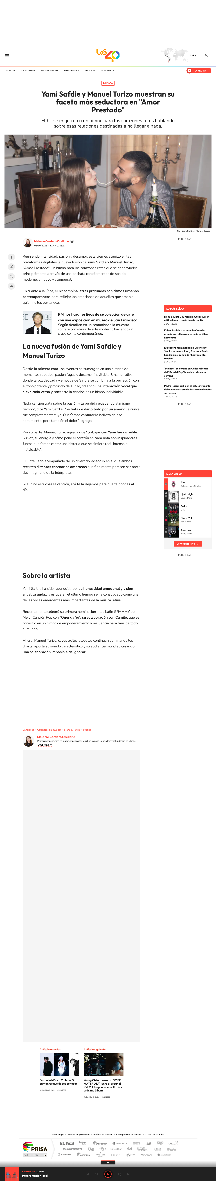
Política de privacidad (78, 1134)
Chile (193, 55)
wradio (102, 1148)
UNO (91, 1148)
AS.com (147, 1143)
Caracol (172, 1143)
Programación (49, 70)
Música (108, 83)
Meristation (164, 1153)
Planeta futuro (155, 1148)
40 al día (10, 70)
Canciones (28, 730)
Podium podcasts (100, 1153)
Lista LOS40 (28, 70)
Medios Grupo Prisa (35, 1155)
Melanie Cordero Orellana (51, 241)
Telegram (11, 286)
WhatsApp (11, 276)
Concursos (108, 70)
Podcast (90, 70)
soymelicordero (72, 241)
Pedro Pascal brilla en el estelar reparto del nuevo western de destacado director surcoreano (188, 389)
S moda (130, 1153)
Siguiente (128, 1174)
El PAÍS (66, 1143)
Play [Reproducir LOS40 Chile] (108, 1174)
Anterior (88, 1174)
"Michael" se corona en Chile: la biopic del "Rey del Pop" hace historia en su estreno (186, 372)
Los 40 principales (84, 1143)
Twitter (11, 266)
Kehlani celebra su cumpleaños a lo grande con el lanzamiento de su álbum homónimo (186, 334)
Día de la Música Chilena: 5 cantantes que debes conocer (58, 1081)
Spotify (122, 1110)
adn (159, 1143)
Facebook (11, 257)
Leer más (43, 744)
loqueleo (146, 1153)
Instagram (93, 1110)
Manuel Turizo (72, 730)
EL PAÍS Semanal (142, 1148)
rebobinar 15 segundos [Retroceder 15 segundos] (96, 1174)
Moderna (82, 1153)
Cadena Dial (129, 1148)
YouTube (101, 1110)
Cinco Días (116, 1148)
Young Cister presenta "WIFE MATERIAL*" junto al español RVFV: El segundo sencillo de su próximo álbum (103, 1085)
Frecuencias (71, 70)
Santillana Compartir (120, 1143)
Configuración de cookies (128, 1134)
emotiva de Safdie (75, 380)
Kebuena (168, 1148)
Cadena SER (135, 1143)
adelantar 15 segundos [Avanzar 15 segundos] (119, 1174)
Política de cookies (102, 1134)
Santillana (101, 1143)
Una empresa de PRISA (35, 1146)
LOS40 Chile (108, 55)
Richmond (64, 1153)
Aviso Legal (58, 1134)
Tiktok (86, 1110)
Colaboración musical (49, 730)
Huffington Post (71, 1148)
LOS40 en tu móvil (154, 1134)
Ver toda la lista (186, 543)
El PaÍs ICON (115, 1153)
